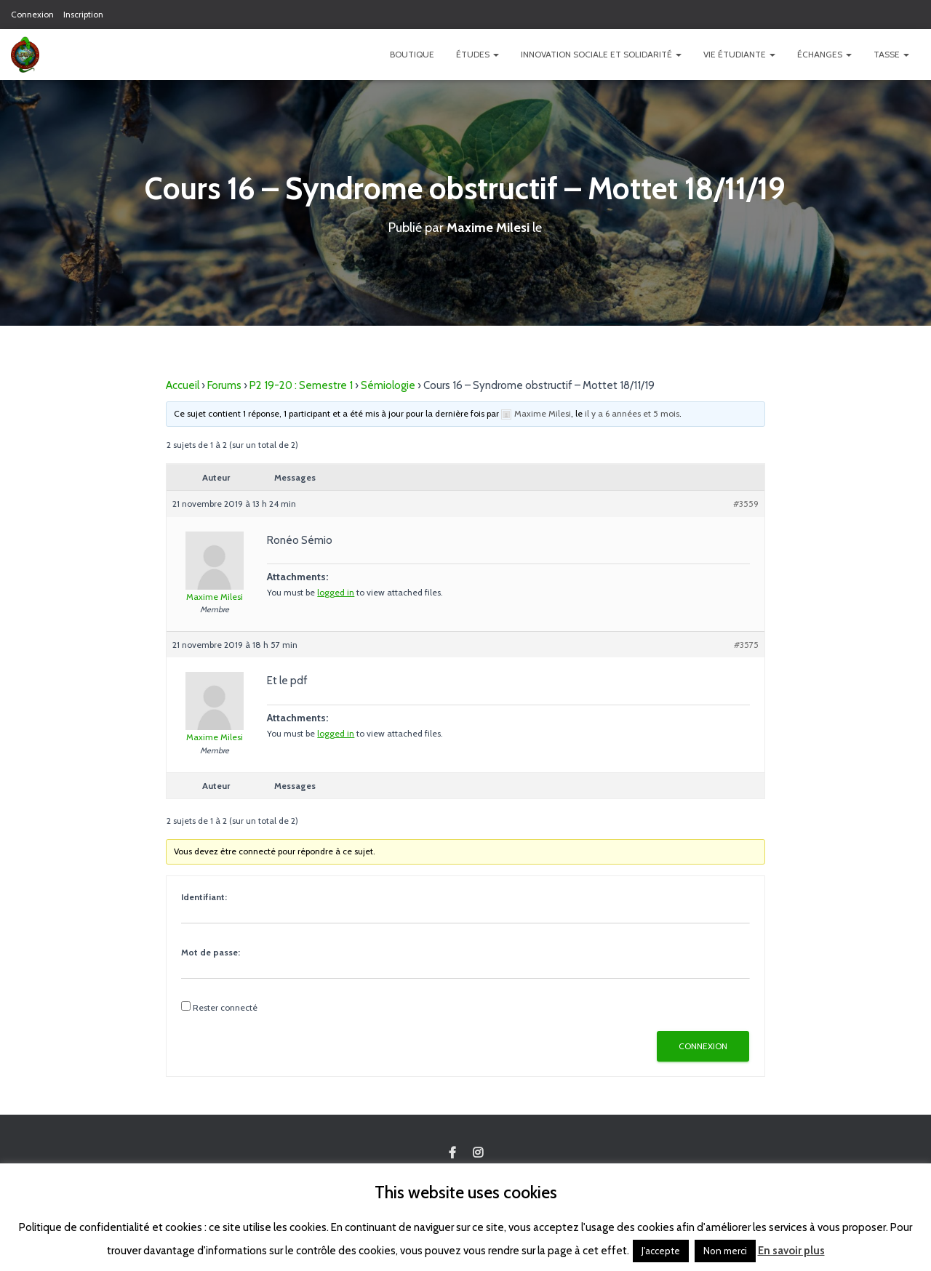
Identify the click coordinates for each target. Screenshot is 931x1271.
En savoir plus (791, 1250)
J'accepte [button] (661, 1250)
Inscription (83, 14)
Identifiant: (204, 896)
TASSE (891, 54)
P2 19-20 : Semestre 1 (301, 385)
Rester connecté (225, 1007)
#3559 (746, 503)
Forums (224, 385)
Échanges (824, 54)
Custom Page (452, 1153)
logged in (335, 592)
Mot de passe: (210, 952)
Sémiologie (388, 385)
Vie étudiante (739, 54)
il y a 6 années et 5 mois (632, 413)
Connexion (32, 14)
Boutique (412, 54)
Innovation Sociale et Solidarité (601, 54)
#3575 (746, 644)
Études (477, 54)
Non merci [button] (725, 1250)
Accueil (182, 385)
